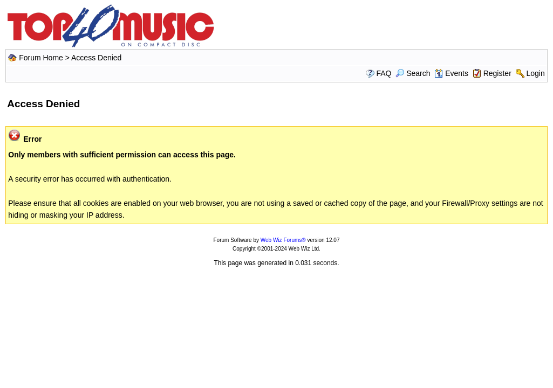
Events (451, 73)
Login (535, 73)
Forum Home (41, 57)
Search (412, 73)
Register (497, 73)
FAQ (383, 73)
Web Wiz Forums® (283, 240)
